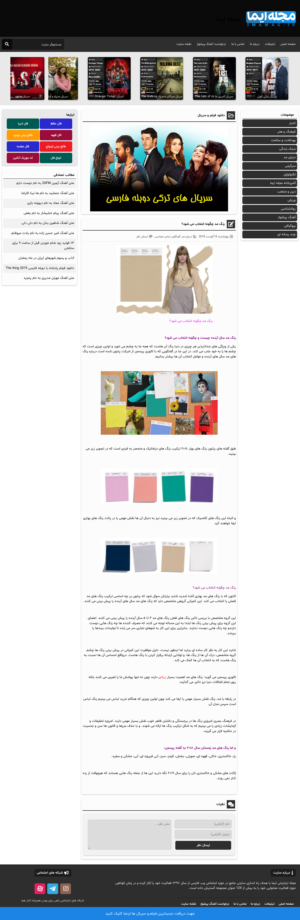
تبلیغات (270, 44)
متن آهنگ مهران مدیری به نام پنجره (49, 278)
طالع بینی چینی (23, 135)
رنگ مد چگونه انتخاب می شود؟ (203, 224)
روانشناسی (288, 208)
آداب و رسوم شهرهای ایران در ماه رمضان (46, 258)
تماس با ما (237, 44)
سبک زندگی (287, 149)
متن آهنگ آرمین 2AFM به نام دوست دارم (45, 183)
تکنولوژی (290, 174)
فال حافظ (56, 124)
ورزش (292, 200)
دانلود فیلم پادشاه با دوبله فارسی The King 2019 (40, 268)
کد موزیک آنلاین (23, 158)
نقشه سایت (183, 44)
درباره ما (254, 44)
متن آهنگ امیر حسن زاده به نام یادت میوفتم (42, 233)
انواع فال (56, 158)
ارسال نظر (142, 237)
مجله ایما (228, 19)
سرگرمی (290, 166)
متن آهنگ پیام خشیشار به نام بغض (49, 213)
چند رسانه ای (286, 234)
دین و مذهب (286, 191)
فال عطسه (23, 146)
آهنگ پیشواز (287, 217)
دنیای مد (187, 237)
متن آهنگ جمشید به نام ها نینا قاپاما (47, 193)
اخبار (292, 123)
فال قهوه (56, 135)
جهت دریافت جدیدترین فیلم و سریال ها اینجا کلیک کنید (150, 913)
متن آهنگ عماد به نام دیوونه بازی (50, 203)
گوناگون (176, 237)
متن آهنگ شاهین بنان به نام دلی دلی (48, 223)
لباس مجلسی (162, 237)
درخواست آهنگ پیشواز (211, 44)
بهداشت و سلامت (283, 140)
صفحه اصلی (288, 44)
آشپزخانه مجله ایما (283, 183)
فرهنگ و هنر (286, 131)
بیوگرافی (290, 226)
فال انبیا (23, 124)
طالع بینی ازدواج (56, 146)
